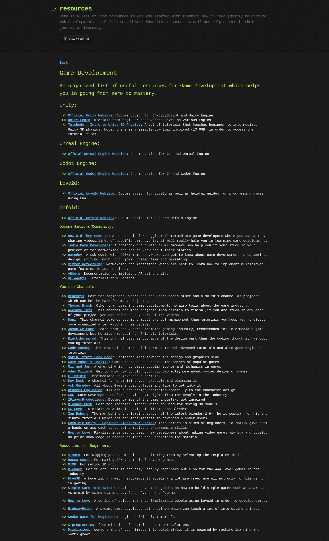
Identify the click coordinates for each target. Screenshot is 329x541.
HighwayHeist (80, 509)
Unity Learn (79, 120)
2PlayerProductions (86, 399)
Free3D (74, 478)
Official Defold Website (91, 218)
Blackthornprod (82, 338)
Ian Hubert (78, 414)
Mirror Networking (85, 264)
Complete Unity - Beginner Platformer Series (111, 423)
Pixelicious (79, 530)
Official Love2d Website (91, 193)
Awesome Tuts (80, 310)
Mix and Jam (79, 367)
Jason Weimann (81, 329)
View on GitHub (76, 39)
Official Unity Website (90, 115)
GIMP (72, 464)
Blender (75, 469)
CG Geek (75, 409)
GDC (71, 395)
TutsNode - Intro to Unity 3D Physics (104, 125)
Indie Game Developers (89, 245)
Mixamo (74, 455)
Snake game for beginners (92, 517)
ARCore (74, 274)
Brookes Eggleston (85, 390)
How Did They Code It (88, 236)
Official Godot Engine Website (97, 174)
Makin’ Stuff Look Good (90, 357)
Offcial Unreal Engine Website (97, 154)
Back (64, 62)
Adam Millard (80, 371)
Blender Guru (80, 404)
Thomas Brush (80, 305)
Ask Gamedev (79, 385)
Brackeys (76, 296)
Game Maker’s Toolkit (88, 362)
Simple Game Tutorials (89, 488)
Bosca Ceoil (79, 460)
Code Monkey (79, 348)
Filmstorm (77, 376)
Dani (72, 320)
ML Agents (77, 278)
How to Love (79, 432)
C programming (81, 525)
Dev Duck (76, 381)
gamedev (75, 255)
